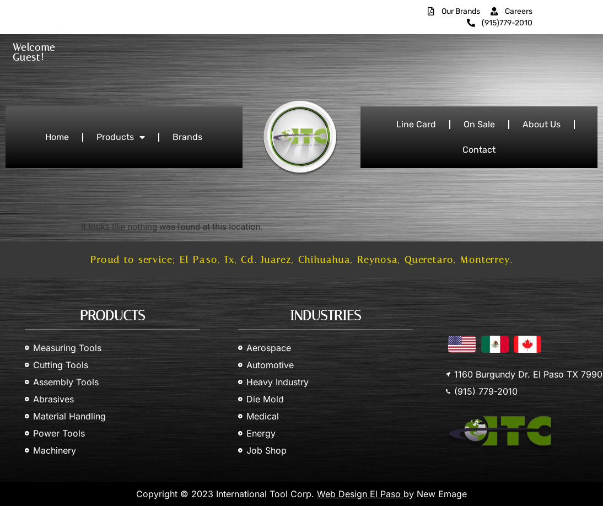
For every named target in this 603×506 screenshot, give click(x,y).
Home (57, 137)
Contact (479, 149)
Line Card (416, 124)
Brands (187, 137)
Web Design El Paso (360, 493)
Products (120, 137)
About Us (542, 124)
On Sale (479, 124)
